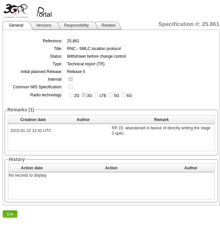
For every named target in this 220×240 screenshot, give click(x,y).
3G (89, 95)
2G (77, 95)
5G (116, 95)
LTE (103, 95)
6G (129, 95)
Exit (10, 214)
